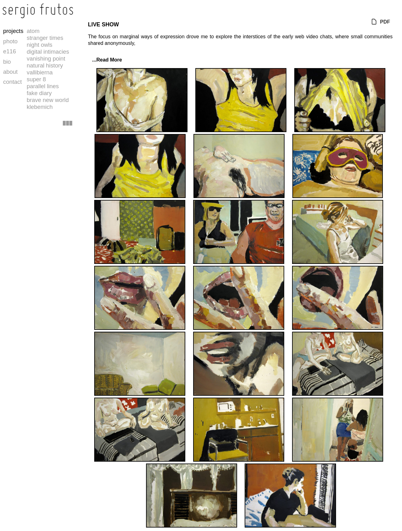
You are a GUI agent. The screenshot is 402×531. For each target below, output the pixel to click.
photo (10, 41)
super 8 (36, 79)
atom (33, 31)
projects (13, 31)
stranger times (45, 38)
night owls (39, 44)
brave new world (48, 100)
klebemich (40, 107)
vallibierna (40, 72)
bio (7, 61)
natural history (45, 65)
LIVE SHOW (103, 24)
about (10, 71)
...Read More (105, 59)
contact (12, 81)
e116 (9, 51)
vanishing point (46, 58)
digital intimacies (48, 51)
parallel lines (43, 86)
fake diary (39, 93)
